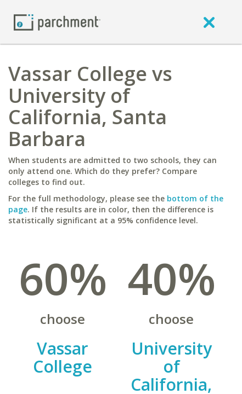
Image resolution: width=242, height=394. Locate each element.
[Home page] (57, 21)
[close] (209, 21)
